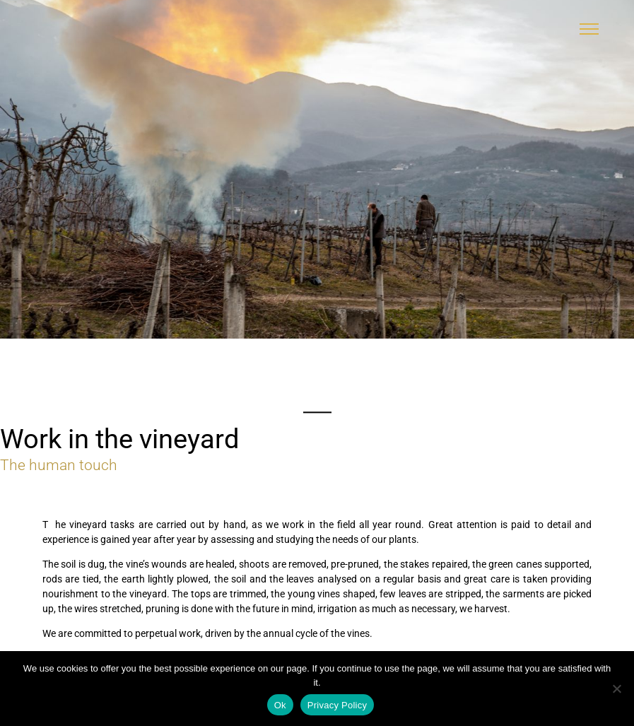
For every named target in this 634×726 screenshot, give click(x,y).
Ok (280, 705)
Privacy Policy (337, 705)
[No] (616, 688)
